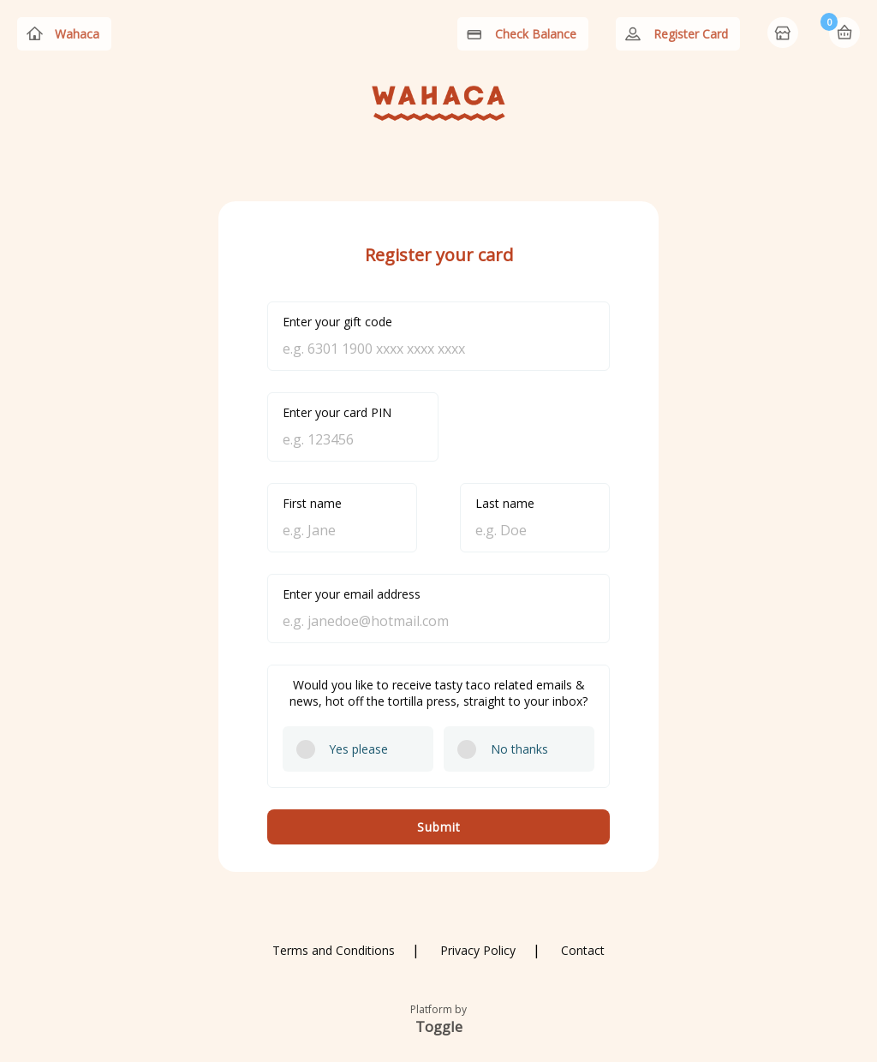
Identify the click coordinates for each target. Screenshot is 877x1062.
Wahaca (77, 34)
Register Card (690, 34)
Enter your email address (352, 594)
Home (784, 34)
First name (312, 503)
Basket (844, 32)
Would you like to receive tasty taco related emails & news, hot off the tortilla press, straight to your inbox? (438, 693)
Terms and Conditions (333, 950)
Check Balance (535, 34)
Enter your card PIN (337, 412)
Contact (583, 950)
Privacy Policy (478, 950)
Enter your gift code (337, 321)
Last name (504, 503)
